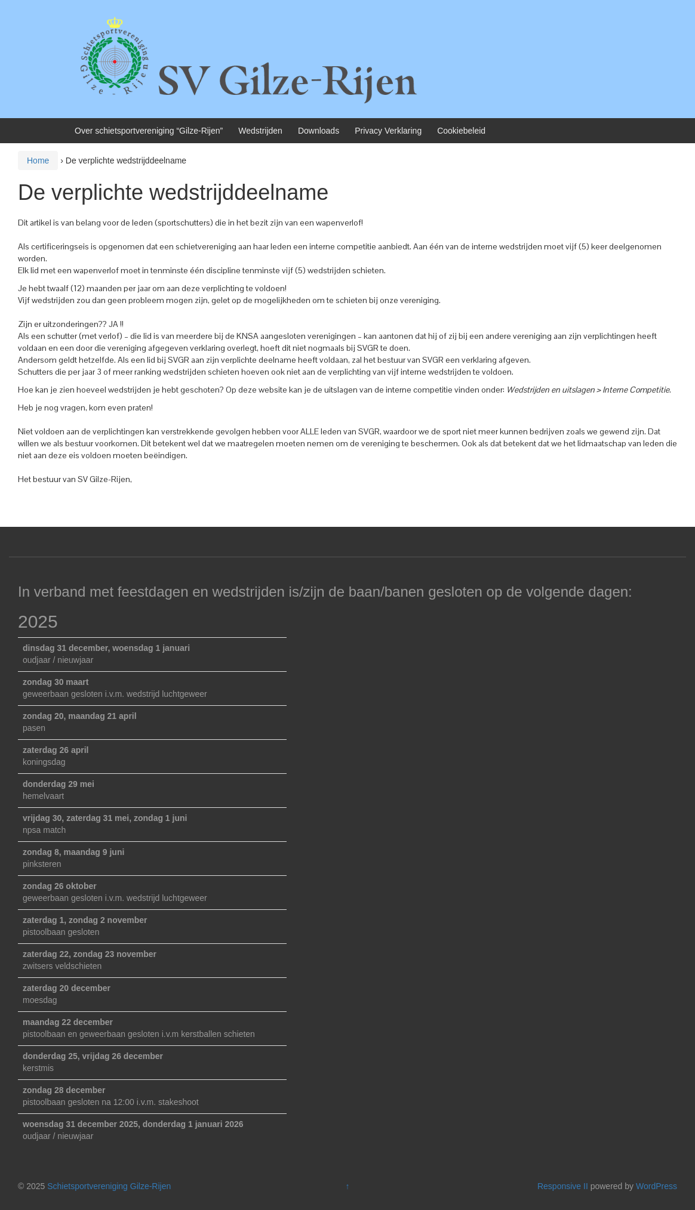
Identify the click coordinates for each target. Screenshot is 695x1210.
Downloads (318, 130)
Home (38, 160)
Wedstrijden (260, 130)
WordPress (656, 1186)
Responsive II (562, 1186)
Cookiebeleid (461, 130)
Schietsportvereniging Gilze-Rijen (109, 1186)
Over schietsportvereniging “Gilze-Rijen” (149, 130)
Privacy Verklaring (388, 130)
